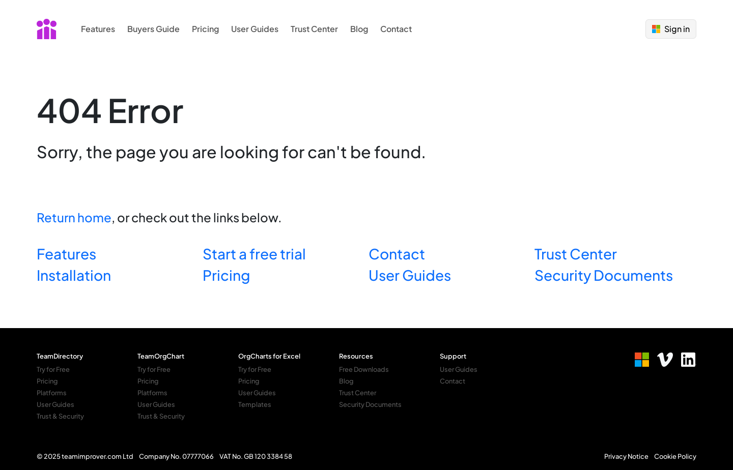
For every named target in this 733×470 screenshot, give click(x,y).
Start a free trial (254, 253)
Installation (74, 275)
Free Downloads (364, 369)
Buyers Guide (153, 28)
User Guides (254, 28)
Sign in (671, 28)
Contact (396, 28)
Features (98, 28)
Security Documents (603, 275)
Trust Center (314, 28)
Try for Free (53, 369)
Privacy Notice (626, 456)
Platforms (52, 393)
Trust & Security (60, 416)
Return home (74, 217)
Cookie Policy (675, 456)
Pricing (205, 28)
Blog (359, 28)
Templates (254, 404)
